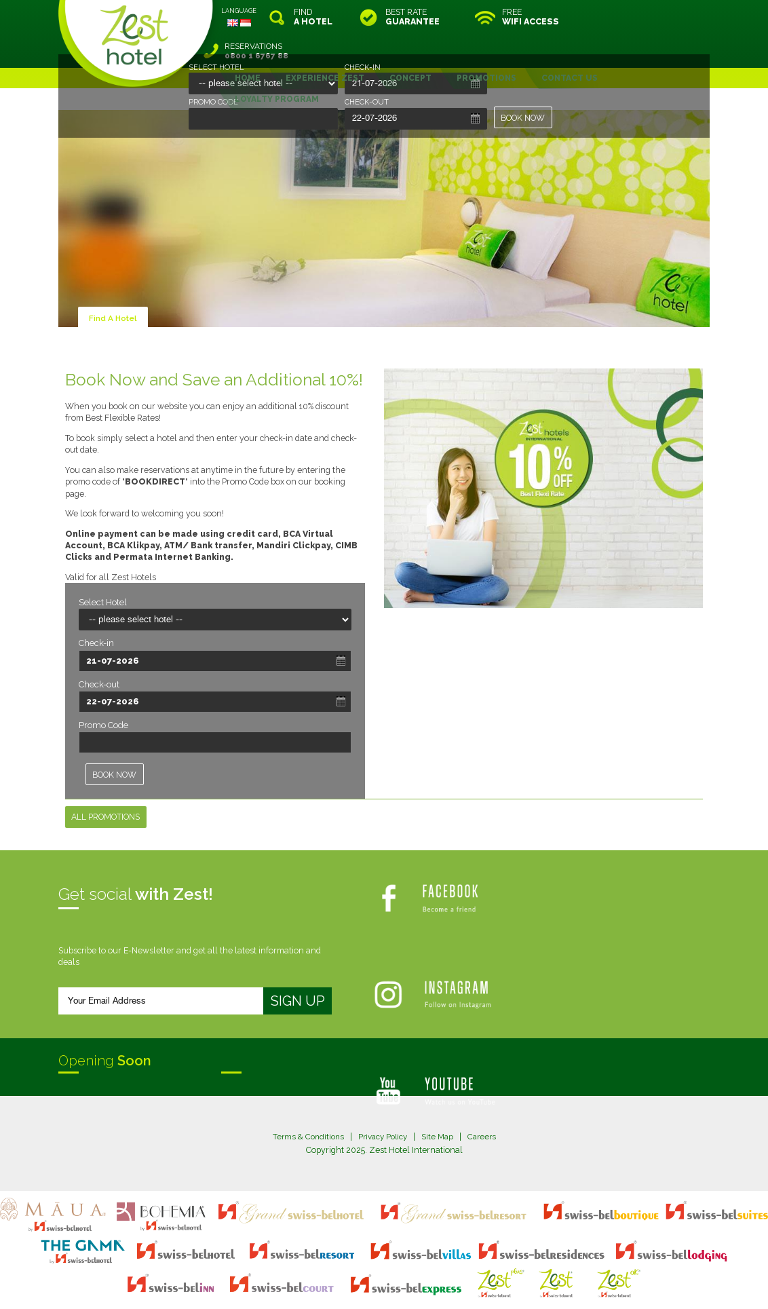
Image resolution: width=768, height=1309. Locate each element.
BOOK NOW (523, 118)
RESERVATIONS (652, 16)
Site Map (440, 1102)
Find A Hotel (114, 284)
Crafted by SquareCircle (461, 1284)
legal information (390, 1272)
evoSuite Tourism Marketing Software (341, 1284)
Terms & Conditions (304, 1102)
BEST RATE (412, 16)
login (435, 1272)
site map (339, 1272)
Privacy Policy (382, 1102)
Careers (486, 1102)
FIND (313, 16)
